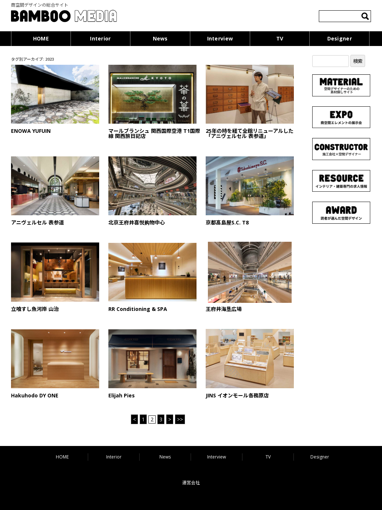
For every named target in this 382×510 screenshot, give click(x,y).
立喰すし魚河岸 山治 (35, 308)
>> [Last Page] (180, 419)
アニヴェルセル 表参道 (37, 222)
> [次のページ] (169, 419)
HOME (41, 38)
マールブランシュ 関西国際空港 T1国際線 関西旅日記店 (154, 133)
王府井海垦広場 (224, 308)
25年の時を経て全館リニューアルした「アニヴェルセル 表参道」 (249, 133)
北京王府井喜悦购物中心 (136, 222)
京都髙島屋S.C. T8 (227, 222)
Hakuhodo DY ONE (34, 395)
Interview (220, 38)
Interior (100, 38)
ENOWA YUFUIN (31, 130)
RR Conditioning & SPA (137, 308)
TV (280, 38)
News (160, 38)
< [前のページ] (134, 419)
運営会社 (191, 482)
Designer (339, 38)
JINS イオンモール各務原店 (237, 395)
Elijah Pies (121, 395)
